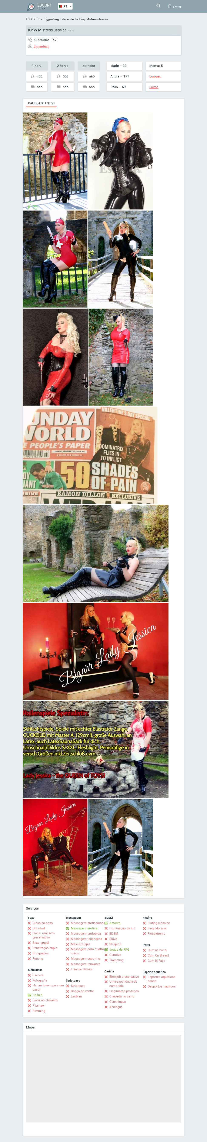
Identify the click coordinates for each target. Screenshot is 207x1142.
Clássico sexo (43, 923)
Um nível (39, 928)
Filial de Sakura (82, 969)
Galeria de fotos (41, 103)
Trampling (116, 960)
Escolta (38, 975)
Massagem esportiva (86, 959)
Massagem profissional (87, 923)
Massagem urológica (86, 934)
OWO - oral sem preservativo (44, 935)
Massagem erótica (84, 928)
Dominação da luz (122, 928)
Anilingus (116, 1007)
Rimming (39, 1011)
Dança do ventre (82, 991)
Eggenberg (52, 19)
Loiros (153, 87)
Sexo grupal (41, 943)
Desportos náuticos (162, 986)
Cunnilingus (117, 1002)
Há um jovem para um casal (48, 987)
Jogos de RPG (119, 949)
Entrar (174, 6)
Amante (114, 923)
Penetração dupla (45, 948)
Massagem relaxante (85, 964)
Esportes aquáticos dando (162, 979)
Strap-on (115, 944)
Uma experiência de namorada (123, 984)
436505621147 (45, 40)
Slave (113, 939)
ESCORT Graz (35, 19)
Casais (37, 995)
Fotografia (40, 980)
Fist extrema (156, 934)
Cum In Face (156, 961)
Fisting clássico (159, 923)
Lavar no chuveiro (45, 1000)
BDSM (113, 934)
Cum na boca (157, 950)
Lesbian (76, 996)
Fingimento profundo (124, 991)
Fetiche (38, 959)
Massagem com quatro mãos (87, 951)
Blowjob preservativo (124, 977)
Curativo (115, 955)
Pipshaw (38, 1005)
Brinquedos (41, 953)
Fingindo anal (157, 928)
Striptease (78, 986)
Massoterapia (80, 944)
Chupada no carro (121, 996)
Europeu (155, 76)
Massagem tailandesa (86, 939)
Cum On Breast (158, 955)
